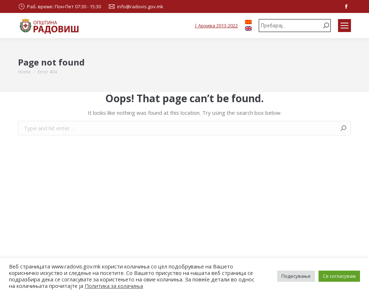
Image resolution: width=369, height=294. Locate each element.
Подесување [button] (296, 276)
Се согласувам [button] (339, 276)
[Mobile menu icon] (344, 25)
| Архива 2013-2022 (216, 25)
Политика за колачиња (114, 285)
